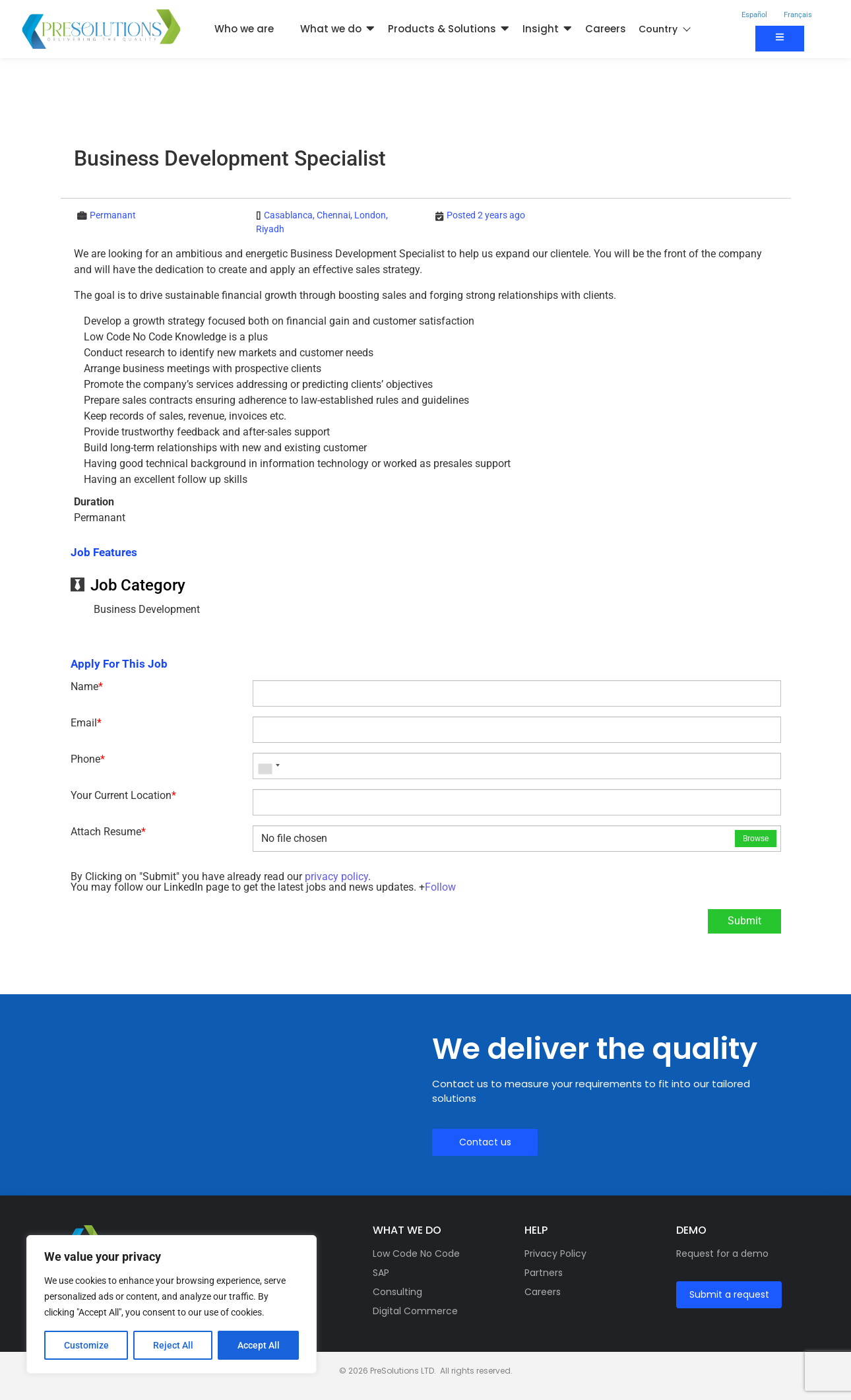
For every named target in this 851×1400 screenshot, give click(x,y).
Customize (86, 1345)
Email (86, 723)
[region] (171, 1304)
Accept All (258, 1345)
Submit (744, 920)
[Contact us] (779, 38)
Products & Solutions (442, 29)
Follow (440, 887)
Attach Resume (108, 832)
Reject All (173, 1345)
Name (87, 687)
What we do (331, 29)
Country (664, 29)
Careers (605, 29)
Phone (88, 759)
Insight (540, 29)
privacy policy (336, 876)
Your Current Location (123, 795)
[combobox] (268, 766)
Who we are (244, 29)
